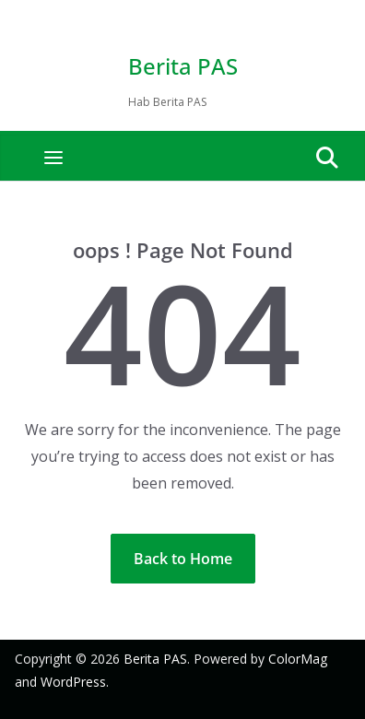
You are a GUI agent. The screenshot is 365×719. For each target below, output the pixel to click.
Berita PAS (183, 66)
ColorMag (297, 658)
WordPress (73, 681)
